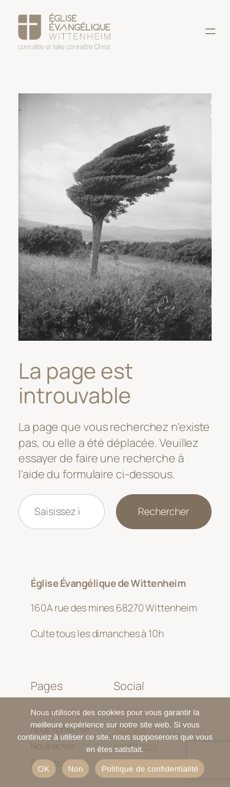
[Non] (215, 742)
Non (75, 768)
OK (44, 768)
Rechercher (164, 511)
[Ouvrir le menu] (210, 31)
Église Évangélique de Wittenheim (108, 583)
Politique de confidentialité (149, 768)
